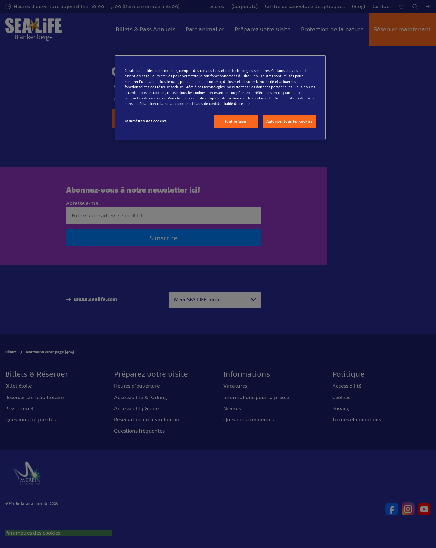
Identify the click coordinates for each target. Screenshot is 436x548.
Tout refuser (236, 121)
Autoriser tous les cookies (289, 121)
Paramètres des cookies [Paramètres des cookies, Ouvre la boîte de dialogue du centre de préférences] (146, 121)
